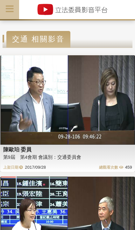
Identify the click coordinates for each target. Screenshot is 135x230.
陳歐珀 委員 (17, 149)
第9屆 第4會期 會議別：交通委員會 (42, 157)
